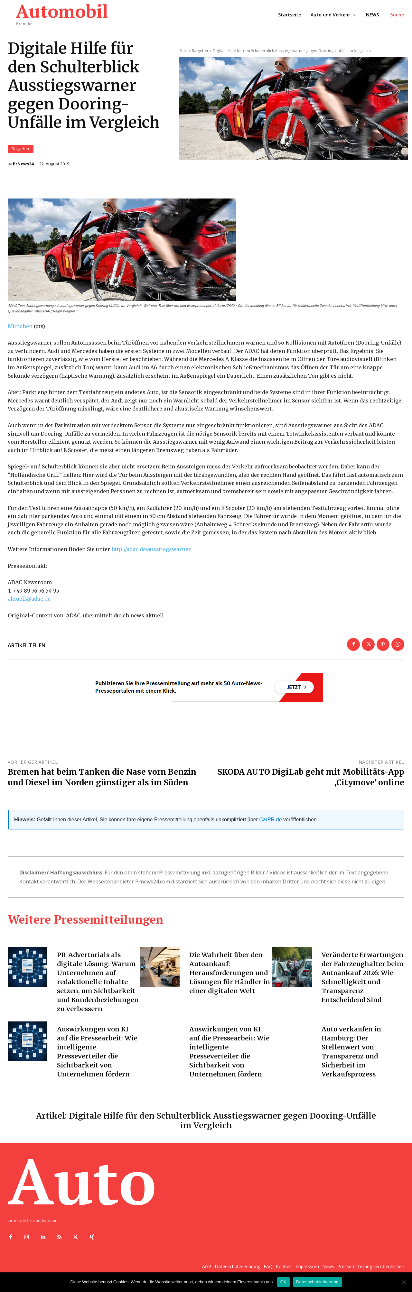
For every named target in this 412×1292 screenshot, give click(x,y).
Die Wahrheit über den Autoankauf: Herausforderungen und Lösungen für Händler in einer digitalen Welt (229, 973)
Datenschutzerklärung (317, 1281)
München (20, 326)
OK (283, 1281)
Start (183, 50)
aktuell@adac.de (29, 598)
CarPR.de (270, 819)
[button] (397, 15)
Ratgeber (20, 149)
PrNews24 (23, 164)
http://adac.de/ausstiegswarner (151, 549)
